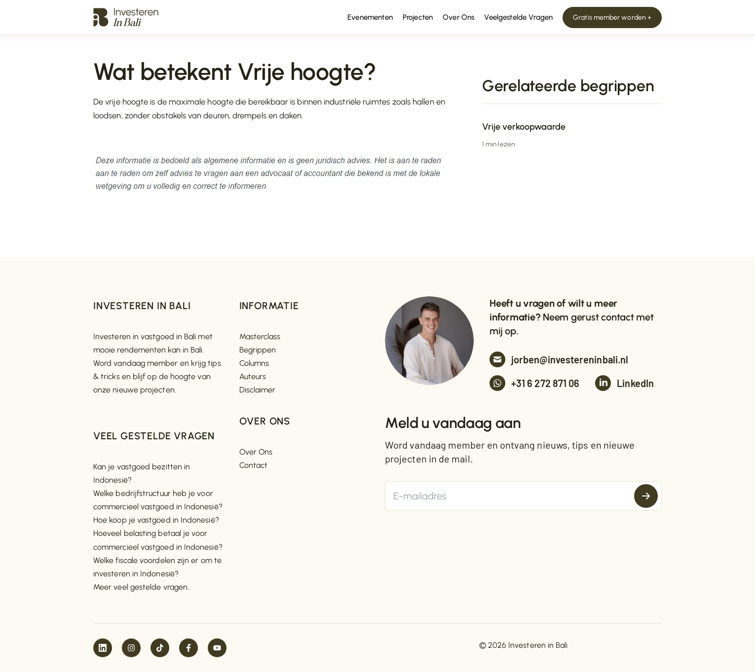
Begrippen (257, 349)
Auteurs (252, 376)
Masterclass (260, 336)
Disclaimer (257, 389)
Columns (254, 363)
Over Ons (256, 452)
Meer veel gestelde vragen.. (141, 587)
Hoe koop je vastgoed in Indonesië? (156, 520)
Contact (253, 465)
